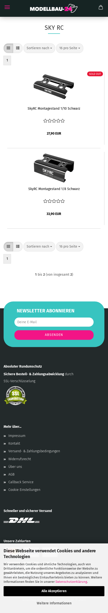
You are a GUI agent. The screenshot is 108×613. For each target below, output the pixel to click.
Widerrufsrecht (19, 459)
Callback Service (21, 482)
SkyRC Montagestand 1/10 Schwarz (54, 109)
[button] (8, 48)
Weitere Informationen (54, 603)
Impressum (16, 436)
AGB (11, 474)
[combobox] (39, 48)
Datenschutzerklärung (71, 581)
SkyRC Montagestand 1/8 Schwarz (54, 189)
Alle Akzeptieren (54, 591)
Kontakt (14, 443)
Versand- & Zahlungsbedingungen (34, 451)
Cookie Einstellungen (24, 490)
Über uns (15, 467)
